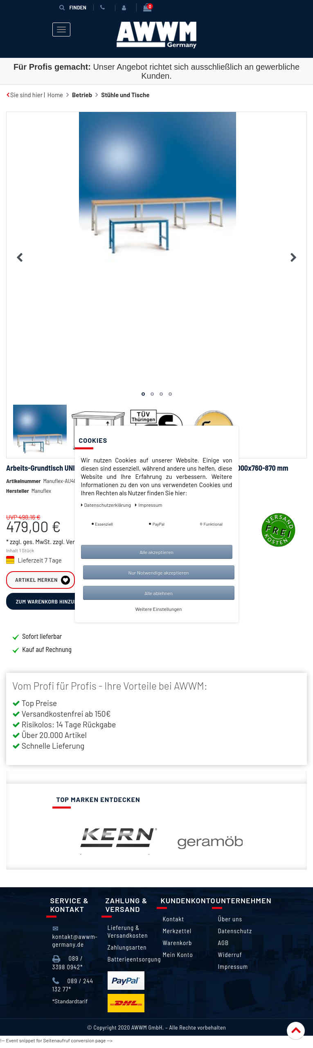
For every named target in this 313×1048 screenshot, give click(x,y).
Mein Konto (178, 957)
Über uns (230, 922)
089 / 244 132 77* (73, 988)
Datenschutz (235, 934)
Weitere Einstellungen (158, 609)
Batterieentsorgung (134, 962)
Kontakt (173, 922)
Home (55, 94)
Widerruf (230, 957)
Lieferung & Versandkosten (128, 934)
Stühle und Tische (125, 94)
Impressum (233, 969)
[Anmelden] (125, 7)
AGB (223, 946)
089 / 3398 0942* (67, 966)
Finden (72, 7)
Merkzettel (177, 934)
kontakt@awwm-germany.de (75, 939)
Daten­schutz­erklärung (106, 505)
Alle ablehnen (158, 593)
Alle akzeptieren (156, 552)
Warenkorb (177, 946)
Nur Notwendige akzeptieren (158, 572)
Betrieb (82, 94)
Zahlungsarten (127, 950)
